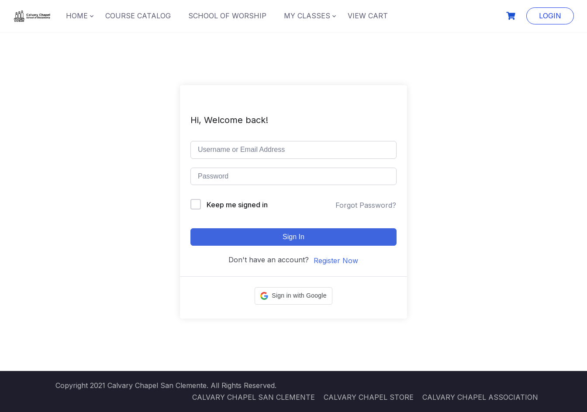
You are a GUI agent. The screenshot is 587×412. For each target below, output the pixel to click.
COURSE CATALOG (138, 15)
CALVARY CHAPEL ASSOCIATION (480, 397)
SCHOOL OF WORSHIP (227, 15)
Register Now (336, 260)
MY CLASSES (307, 15)
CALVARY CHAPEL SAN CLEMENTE (253, 397)
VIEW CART (368, 15)
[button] (293, 296)
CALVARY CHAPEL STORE (369, 397)
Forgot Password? (365, 205)
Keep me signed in (237, 204)
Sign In (293, 236)
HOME (77, 15)
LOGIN (550, 15)
